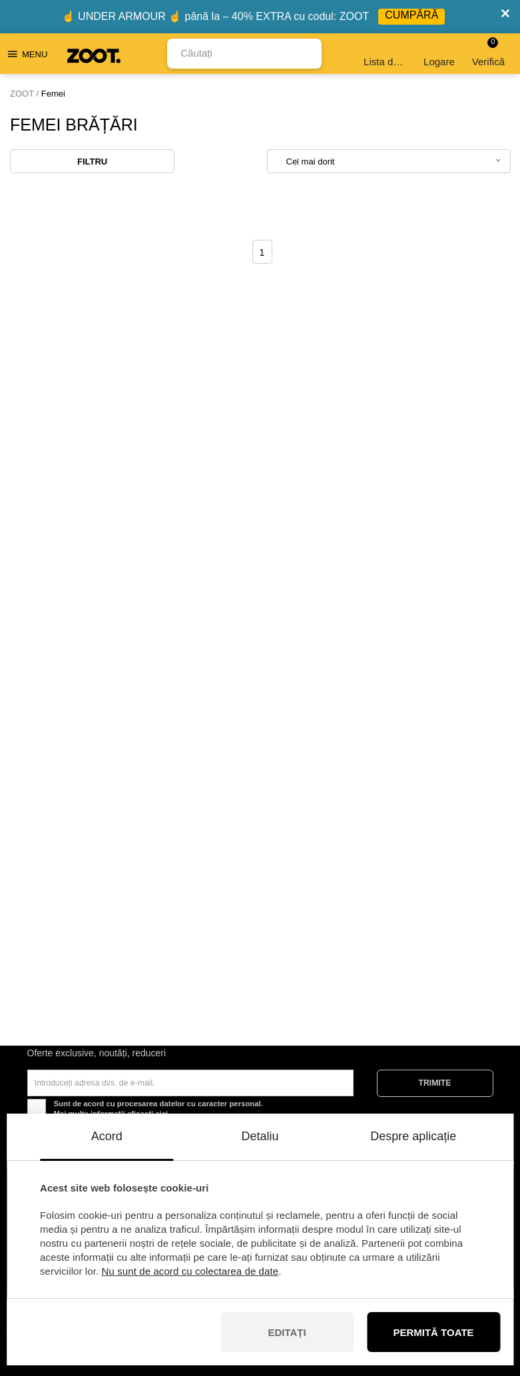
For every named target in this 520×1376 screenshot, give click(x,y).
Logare (439, 53)
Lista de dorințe (386, 53)
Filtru (92, 162)
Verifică (488, 52)
